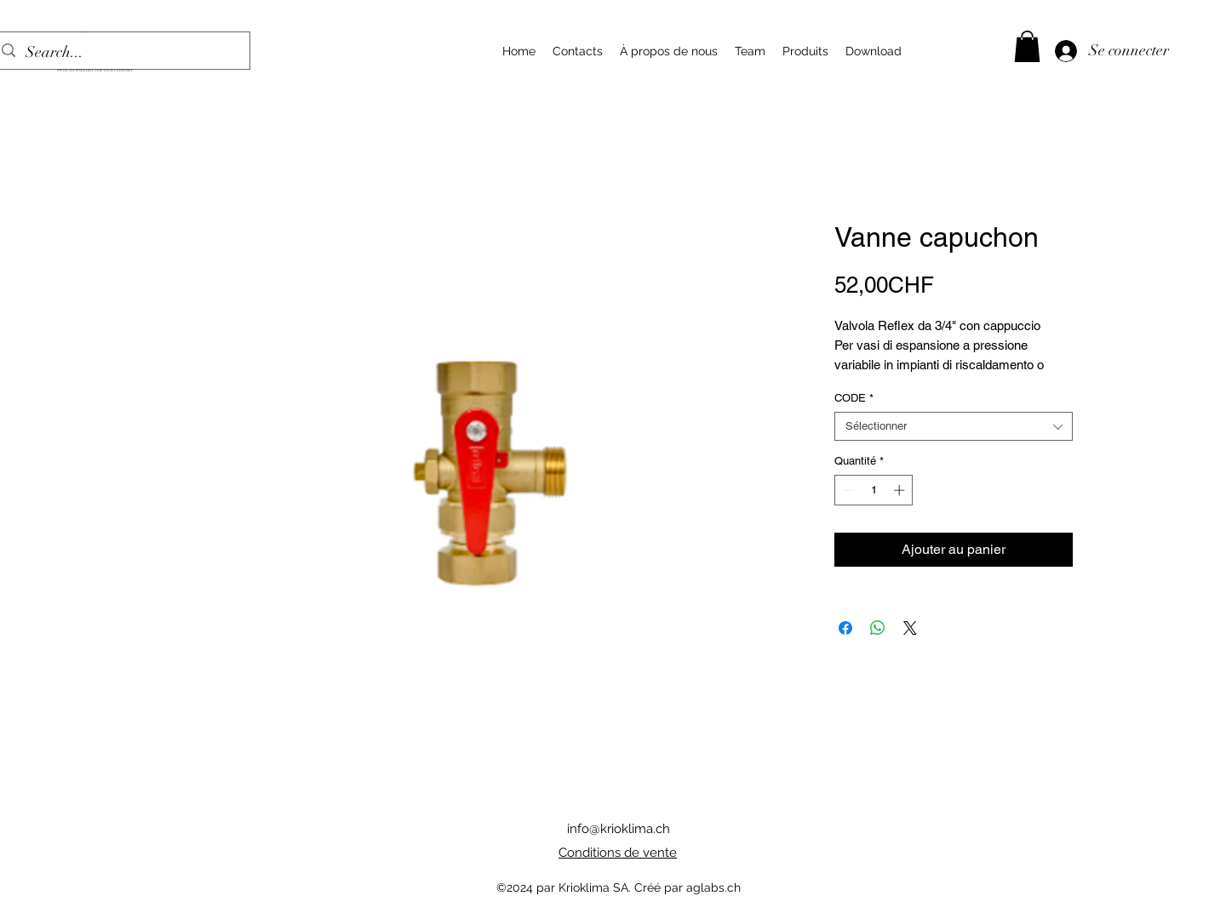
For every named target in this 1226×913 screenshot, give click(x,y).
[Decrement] (847, 490)
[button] (1027, 46)
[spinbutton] (874, 490)
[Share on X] (910, 628)
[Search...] (120, 52)
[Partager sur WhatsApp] (878, 628)
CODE (854, 397)
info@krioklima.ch (618, 828)
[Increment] (901, 490)
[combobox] (953, 426)
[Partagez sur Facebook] (845, 628)
